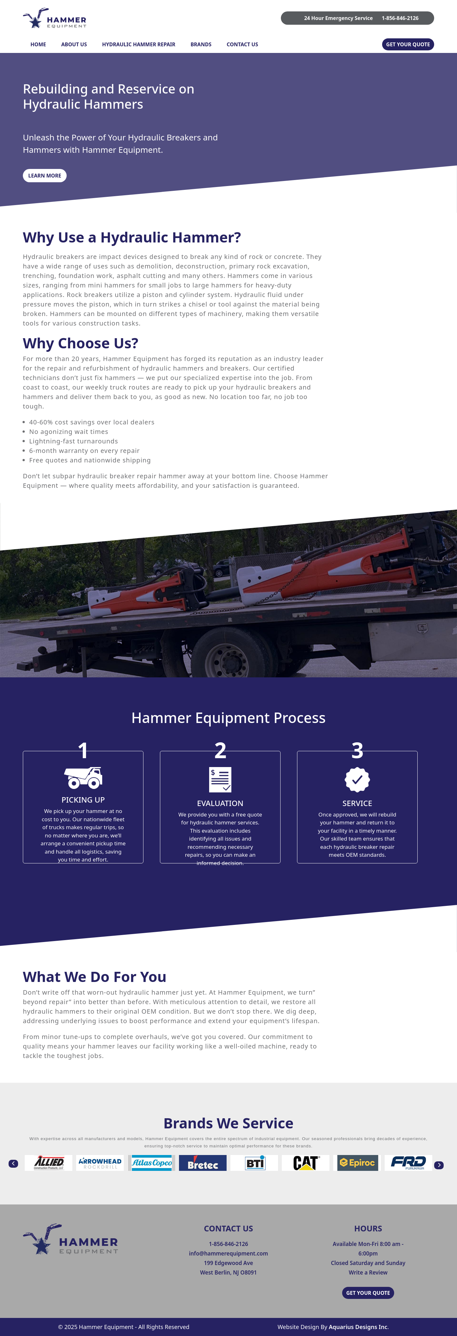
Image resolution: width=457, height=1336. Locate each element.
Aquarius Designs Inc (358, 1327)
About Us (74, 44)
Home (38, 44)
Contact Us (242, 44)
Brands (200, 44)
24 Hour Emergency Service (338, 18)
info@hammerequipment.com (228, 1253)
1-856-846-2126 (400, 18)
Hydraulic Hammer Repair (139, 44)
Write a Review (368, 1272)
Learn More (44, 175)
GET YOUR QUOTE (408, 44)
